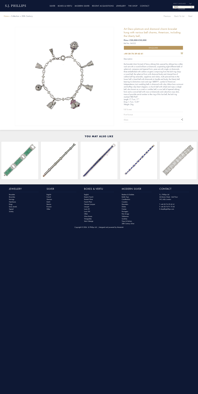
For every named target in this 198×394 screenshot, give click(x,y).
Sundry (11, 211)
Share (126, 119)
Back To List (179, 16)
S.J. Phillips (15, 6)
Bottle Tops (125, 197)
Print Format (128, 114)
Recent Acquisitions (103, 6)
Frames (124, 209)
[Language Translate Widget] (183, 3)
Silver (52, 6)
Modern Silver (82, 6)
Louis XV (87, 209)
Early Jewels (13, 207)
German (49, 199)
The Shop (133, 6)
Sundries (124, 219)
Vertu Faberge (88, 221)
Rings (11, 204)
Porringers (125, 211)
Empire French (88, 197)
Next (190, 16)
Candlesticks (126, 199)
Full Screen (128, 109)
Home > (7, 16)
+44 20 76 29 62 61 (168, 204)
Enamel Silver (88, 199)
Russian (49, 207)
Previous (167, 16)
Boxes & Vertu (65, 6)
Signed (11, 209)
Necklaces (12, 202)
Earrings (11, 199)
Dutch (48, 202)
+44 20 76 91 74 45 (168, 207)
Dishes (124, 207)
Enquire (153, 48)
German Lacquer (89, 204)
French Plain (88, 202)
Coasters (125, 202)
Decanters (125, 204)
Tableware (125, 216)
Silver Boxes (88, 216)
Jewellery (121, 6)
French (49, 197)
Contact (144, 6)
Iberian (49, 204)
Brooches (12, 197)
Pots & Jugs (125, 214)
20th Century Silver (128, 223)
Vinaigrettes (88, 219)
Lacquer (86, 207)
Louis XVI (87, 211)
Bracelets (12, 194)
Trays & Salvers (127, 221)
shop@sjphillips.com (167, 209)
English (49, 194)
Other (48, 209)
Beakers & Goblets (128, 194)
